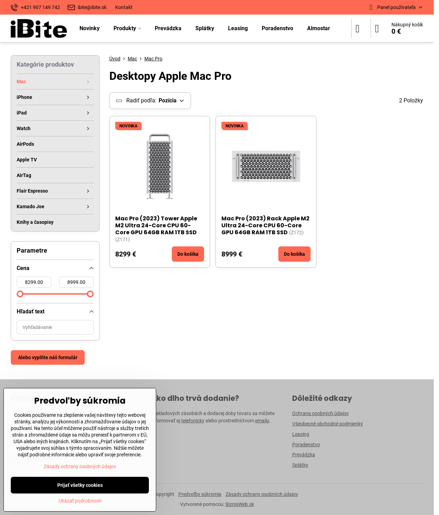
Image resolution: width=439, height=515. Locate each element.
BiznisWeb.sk (240, 504)
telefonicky (192, 420)
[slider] (20, 293)
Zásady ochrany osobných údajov (262, 494)
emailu (262, 420)
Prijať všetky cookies (80, 485)
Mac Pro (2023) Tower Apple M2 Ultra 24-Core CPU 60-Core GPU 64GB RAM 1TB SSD (156, 225)
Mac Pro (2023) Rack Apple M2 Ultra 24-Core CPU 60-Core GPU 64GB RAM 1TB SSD (265, 225)
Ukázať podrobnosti (80, 501)
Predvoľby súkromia (199, 494)
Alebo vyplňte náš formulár (47, 357)
